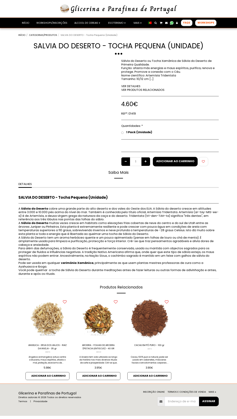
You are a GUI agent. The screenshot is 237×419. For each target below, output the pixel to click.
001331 (99, 354)
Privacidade (40, 404)
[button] (155, 23)
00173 (149, 354)
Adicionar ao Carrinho (175, 161)
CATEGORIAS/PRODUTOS (43, 35)
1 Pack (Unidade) (136, 132)
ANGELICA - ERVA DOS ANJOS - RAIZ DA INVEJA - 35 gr (47, 348)
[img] (47, 319)
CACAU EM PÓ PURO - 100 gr (149, 348)
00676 (48, 354)
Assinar (208, 404)
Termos (22, 404)
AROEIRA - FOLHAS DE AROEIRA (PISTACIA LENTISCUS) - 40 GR (98, 348)
